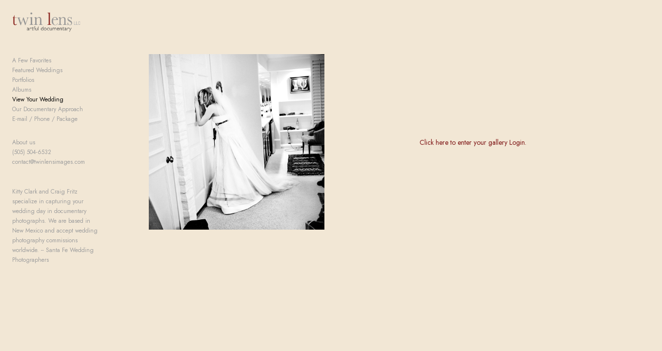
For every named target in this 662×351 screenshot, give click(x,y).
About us (23, 150)
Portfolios (23, 88)
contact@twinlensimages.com (48, 170)
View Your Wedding (37, 107)
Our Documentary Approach (47, 117)
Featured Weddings (37, 78)
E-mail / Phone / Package (45, 127)
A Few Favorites (31, 68)
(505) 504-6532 (31, 160)
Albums (21, 98)
